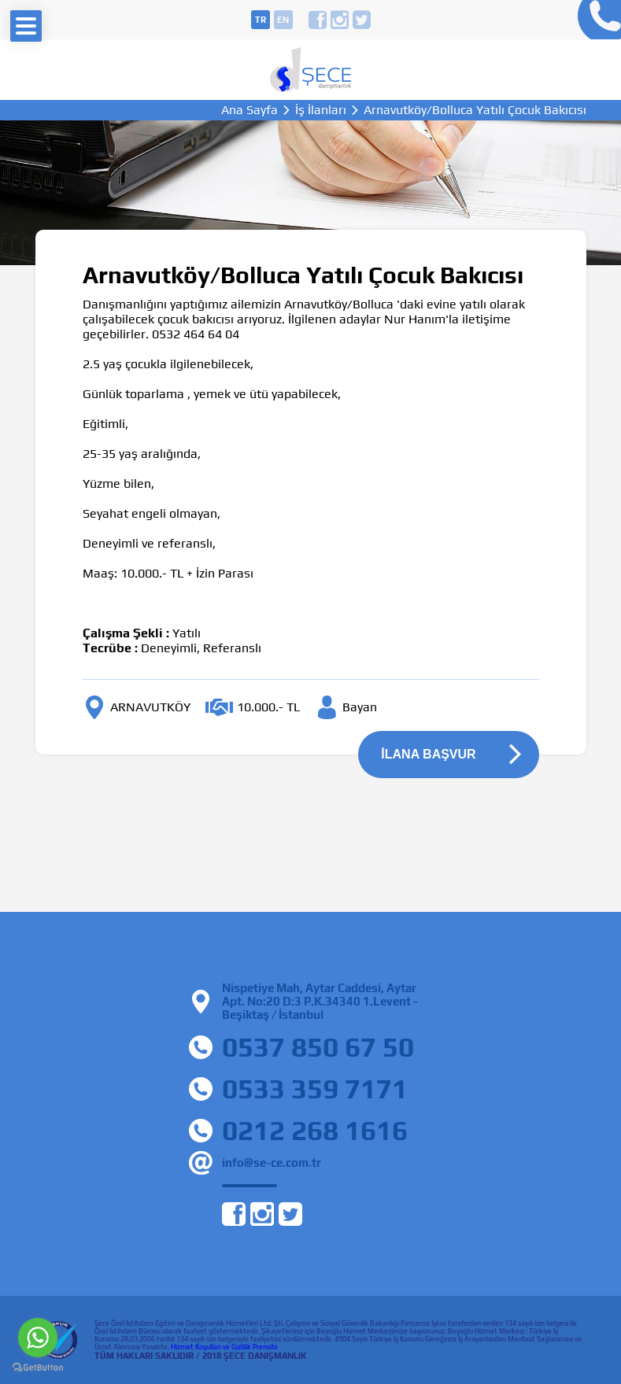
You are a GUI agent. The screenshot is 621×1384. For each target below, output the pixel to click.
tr (260, 19)
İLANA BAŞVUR (428, 754)
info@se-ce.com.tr (271, 1162)
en (283, 19)
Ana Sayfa (249, 110)
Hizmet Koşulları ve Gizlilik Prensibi (224, 1347)
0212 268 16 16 (595, 19)
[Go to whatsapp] (37, 1337)
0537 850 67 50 (318, 1047)
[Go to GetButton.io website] (38, 1368)
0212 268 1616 (315, 1130)
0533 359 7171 (315, 1088)
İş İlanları (320, 110)
